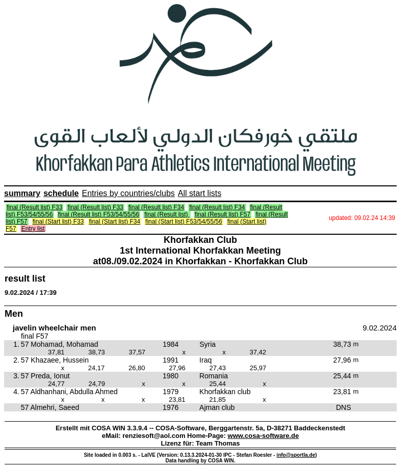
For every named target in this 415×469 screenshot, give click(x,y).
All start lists (199, 193)
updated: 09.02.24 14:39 (362, 218)
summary (22, 193)
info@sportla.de (295, 455)
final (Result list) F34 (156, 207)
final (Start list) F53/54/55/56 (183, 221)
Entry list (33, 228)
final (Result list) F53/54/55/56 (98, 214)
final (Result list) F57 (222, 214)
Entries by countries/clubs (128, 193)
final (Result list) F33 (34, 207)
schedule (61, 193)
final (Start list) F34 (114, 221)
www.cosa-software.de (263, 435)
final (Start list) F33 (58, 221)
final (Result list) (167, 214)
